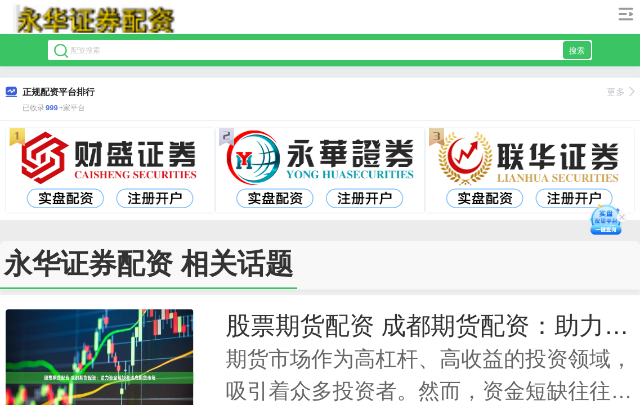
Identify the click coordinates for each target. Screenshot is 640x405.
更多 (620, 92)
